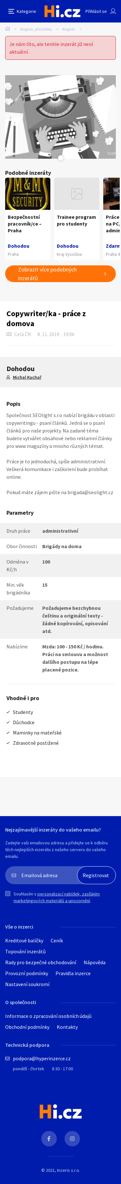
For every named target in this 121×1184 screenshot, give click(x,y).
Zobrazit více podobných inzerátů (47, 274)
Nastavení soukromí (27, 984)
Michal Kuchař (27, 377)
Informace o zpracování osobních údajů (48, 1016)
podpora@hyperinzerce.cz (42, 1058)
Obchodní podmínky (27, 1027)
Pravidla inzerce (73, 973)
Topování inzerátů (25, 951)
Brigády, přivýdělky (36, 29)
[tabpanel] (60, 117)
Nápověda (95, 962)
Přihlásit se (96, 11)
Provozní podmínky (26, 973)
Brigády (68, 29)
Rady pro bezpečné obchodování (40, 962)
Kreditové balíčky (24, 940)
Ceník (57, 940)
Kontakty (67, 1027)
